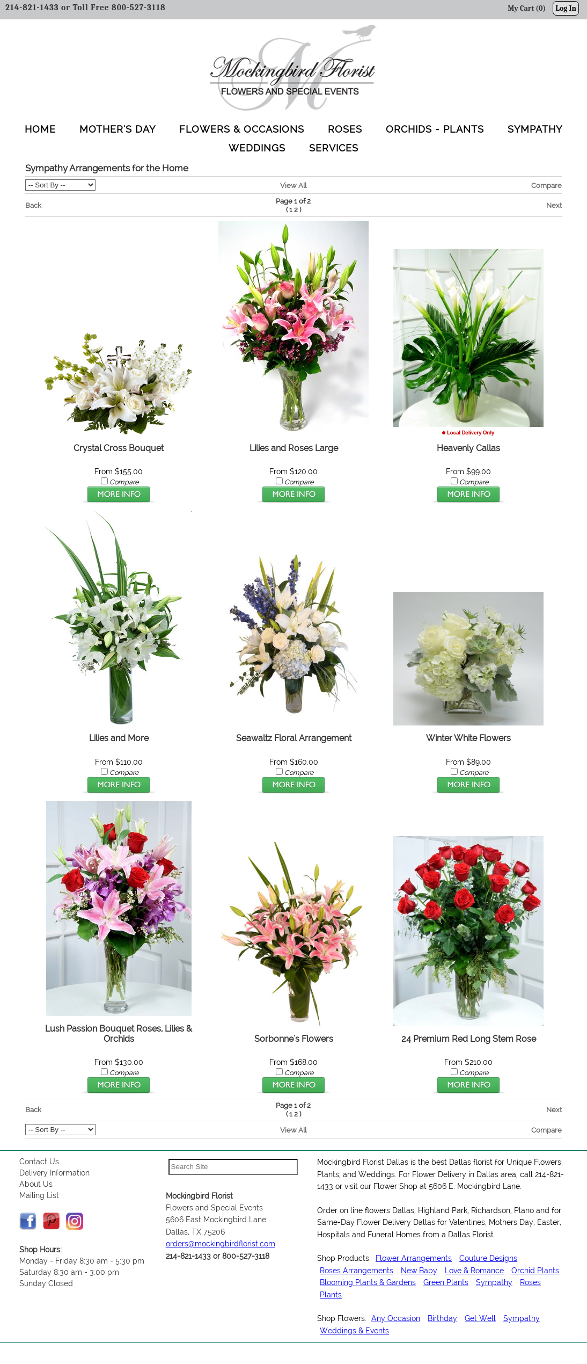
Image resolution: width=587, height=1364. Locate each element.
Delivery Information (54, 1173)
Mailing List (39, 1195)
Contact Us (39, 1161)
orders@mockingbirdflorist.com (220, 1243)
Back (33, 205)
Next (554, 205)
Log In (565, 8)
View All (293, 185)
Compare (546, 185)
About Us (36, 1184)
